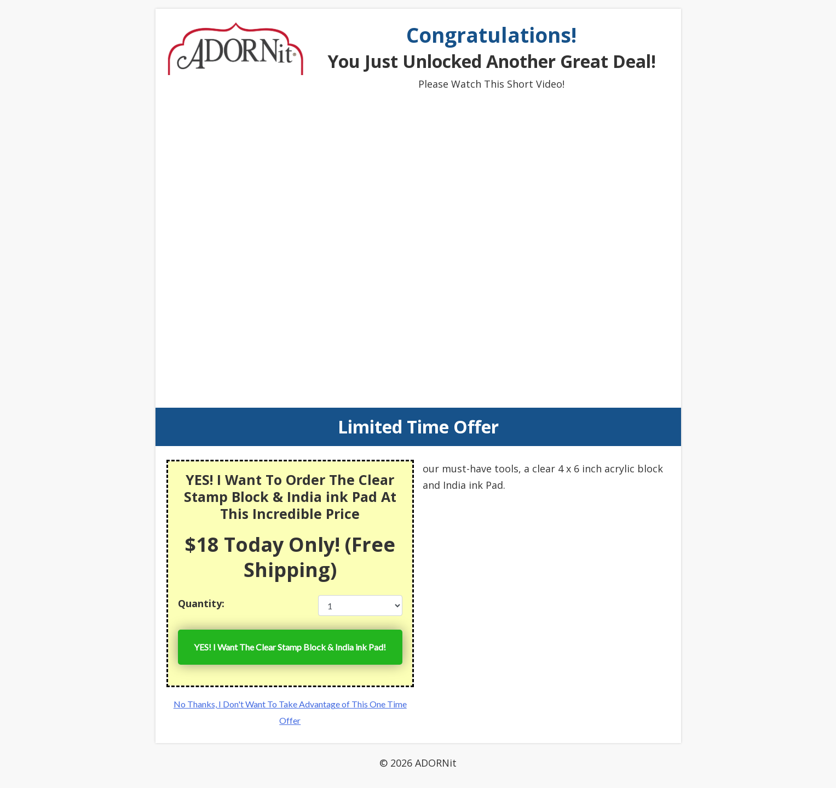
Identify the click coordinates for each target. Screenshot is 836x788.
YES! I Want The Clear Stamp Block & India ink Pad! (290, 647)
